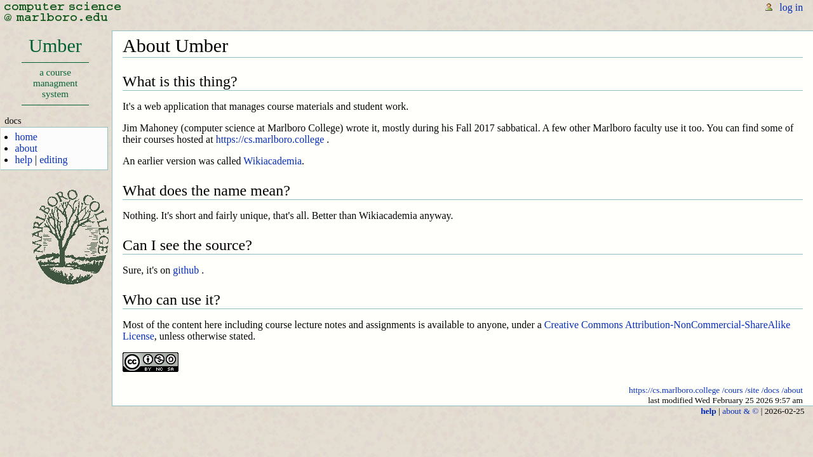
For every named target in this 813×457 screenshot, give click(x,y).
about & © (740, 411)
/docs (770, 390)
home (26, 136)
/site (752, 390)
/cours (732, 390)
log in (791, 7)
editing (53, 159)
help (23, 159)
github (186, 270)
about (26, 148)
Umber (55, 70)
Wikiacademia (272, 161)
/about (792, 390)
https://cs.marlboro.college (270, 139)
